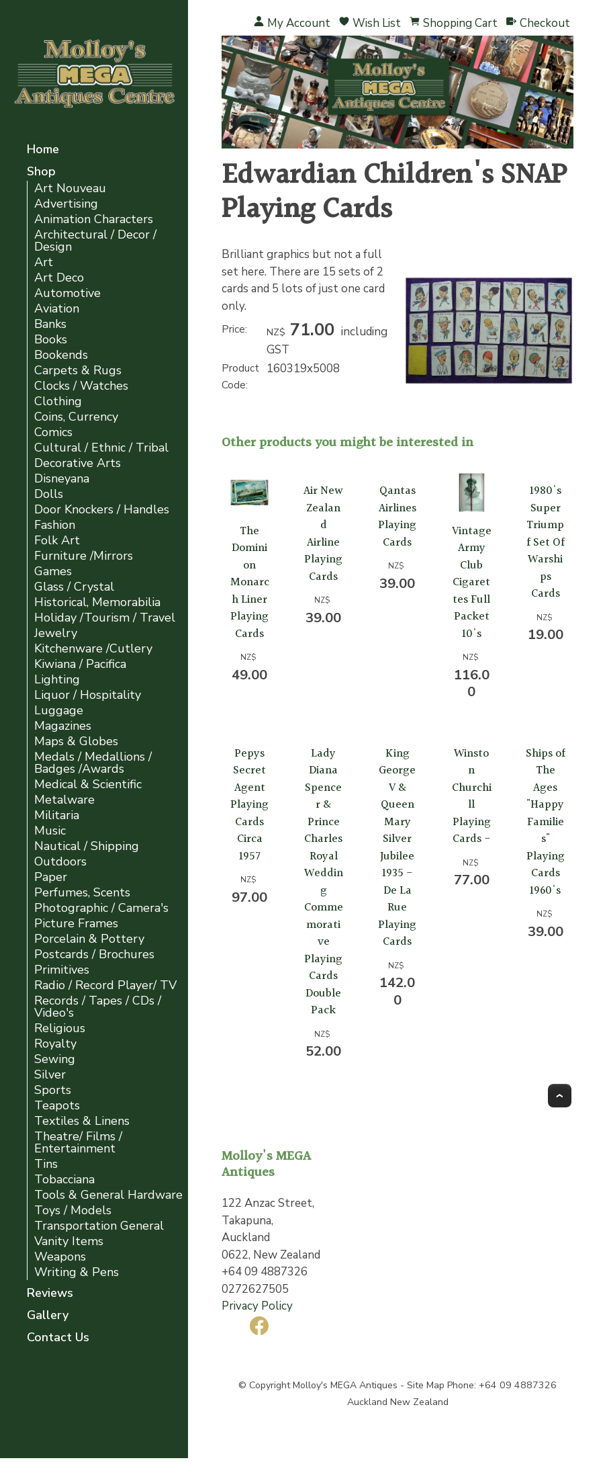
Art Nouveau (70, 188)
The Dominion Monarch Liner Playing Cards (249, 582)
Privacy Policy (257, 1306)
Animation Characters (93, 219)
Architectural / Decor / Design (95, 240)
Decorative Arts (77, 463)
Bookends (61, 355)
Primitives (61, 970)
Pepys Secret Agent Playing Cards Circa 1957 (249, 805)
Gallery (47, 1316)
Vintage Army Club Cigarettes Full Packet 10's (472, 582)
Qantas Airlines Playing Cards (397, 517)
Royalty (55, 1044)
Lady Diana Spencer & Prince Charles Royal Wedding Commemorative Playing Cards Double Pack (323, 882)
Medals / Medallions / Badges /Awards (93, 763)
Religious (59, 1028)
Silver (50, 1074)
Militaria (56, 815)
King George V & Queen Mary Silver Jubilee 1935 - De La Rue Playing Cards (397, 848)
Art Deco (59, 277)
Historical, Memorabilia (97, 602)
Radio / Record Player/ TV (105, 985)
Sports (52, 1090)
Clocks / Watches (81, 386)
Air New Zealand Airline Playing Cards (323, 534)
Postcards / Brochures (94, 954)
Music (50, 830)
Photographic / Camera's (101, 908)
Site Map (426, 1385)
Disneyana (61, 478)
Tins (46, 1164)
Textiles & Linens (82, 1121)
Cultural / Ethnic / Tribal (101, 447)
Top (559, 1095)
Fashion (54, 525)
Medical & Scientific (88, 784)
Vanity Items (68, 1241)
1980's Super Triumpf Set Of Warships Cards (545, 542)
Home (43, 150)
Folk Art (57, 540)
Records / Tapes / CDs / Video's (97, 1007)
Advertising (66, 204)
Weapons (60, 1257)
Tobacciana (64, 1179)
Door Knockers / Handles (101, 509)
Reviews (50, 1294)
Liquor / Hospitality (87, 695)
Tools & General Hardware (108, 1195)
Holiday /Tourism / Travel (104, 617)
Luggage (58, 710)
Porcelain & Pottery (89, 939)
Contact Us (58, 1338)
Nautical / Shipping (86, 846)
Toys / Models (72, 1210)
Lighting (57, 679)
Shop (41, 172)
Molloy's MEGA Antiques (345, 1385)
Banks (50, 324)
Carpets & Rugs (78, 370)
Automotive (67, 293)
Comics (53, 432)
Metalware (64, 800)
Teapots (57, 1105)
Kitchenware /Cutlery (93, 648)
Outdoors (60, 861)
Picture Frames (76, 923)
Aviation (56, 308)
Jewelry (55, 633)
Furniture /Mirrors (83, 556)
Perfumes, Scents (82, 892)
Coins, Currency (76, 417)
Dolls (48, 494)
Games (53, 571)
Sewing (54, 1059)
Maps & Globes (76, 741)
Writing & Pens (76, 1272)
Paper (50, 877)
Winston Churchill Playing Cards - (472, 797)
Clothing (58, 401)
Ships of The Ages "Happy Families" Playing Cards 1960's (545, 822)
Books (50, 339)
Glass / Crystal (74, 587)
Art (43, 262)
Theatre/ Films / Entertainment (78, 1142)
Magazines (62, 726)
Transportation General (99, 1226)
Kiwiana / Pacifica (80, 664)
